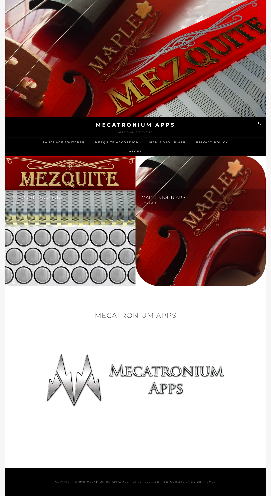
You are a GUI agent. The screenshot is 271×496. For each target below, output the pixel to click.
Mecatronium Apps (135, 125)
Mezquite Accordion (117, 142)
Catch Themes (203, 481)
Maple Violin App (167, 142)
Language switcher (64, 142)
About (135, 151)
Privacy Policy (212, 142)
